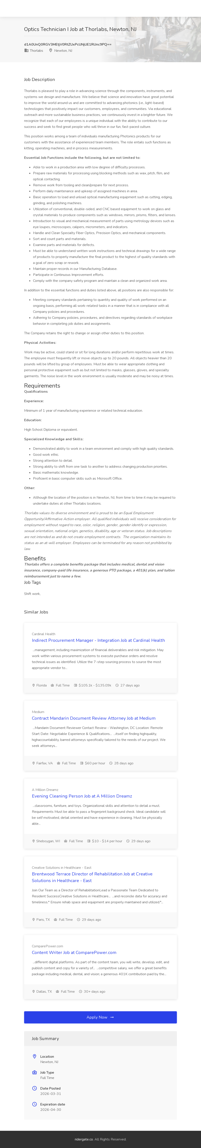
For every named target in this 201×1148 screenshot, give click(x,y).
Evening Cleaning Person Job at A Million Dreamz (82, 796)
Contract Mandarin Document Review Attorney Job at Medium (94, 718)
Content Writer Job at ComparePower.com (74, 953)
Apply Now (100, 1017)
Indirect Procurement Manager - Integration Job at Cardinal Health (98, 640)
